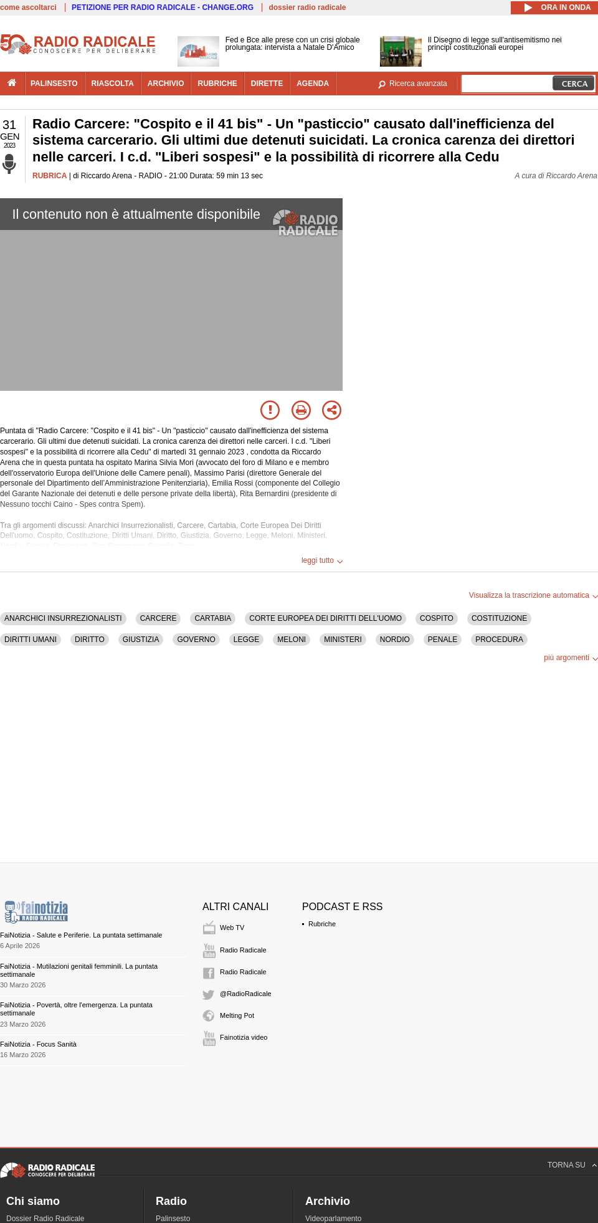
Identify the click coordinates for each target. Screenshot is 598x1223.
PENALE (442, 639)
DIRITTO (90, 639)
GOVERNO (196, 639)
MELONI (291, 639)
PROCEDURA (499, 639)
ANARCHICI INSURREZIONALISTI (63, 618)
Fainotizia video (243, 1037)
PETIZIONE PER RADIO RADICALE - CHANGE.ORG (163, 7)
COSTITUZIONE (499, 618)
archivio (166, 83)
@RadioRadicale (246, 993)
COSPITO (436, 618)
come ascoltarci (28, 7)
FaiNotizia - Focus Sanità (38, 1044)
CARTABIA (212, 618)
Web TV (232, 927)
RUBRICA (49, 175)
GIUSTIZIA (141, 639)
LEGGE (246, 639)
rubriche (217, 83)
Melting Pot (237, 1015)
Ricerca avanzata (418, 83)
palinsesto (54, 83)
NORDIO (395, 639)
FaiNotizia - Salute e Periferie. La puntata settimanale (81, 935)
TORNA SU (567, 1165)
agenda (313, 83)
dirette (267, 83)
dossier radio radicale (307, 7)
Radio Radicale (243, 950)
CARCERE (158, 618)
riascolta (113, 83)
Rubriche (322, 924)
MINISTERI (343, 639)
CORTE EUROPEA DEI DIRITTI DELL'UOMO (325, 618)
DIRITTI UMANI (30, 639)
